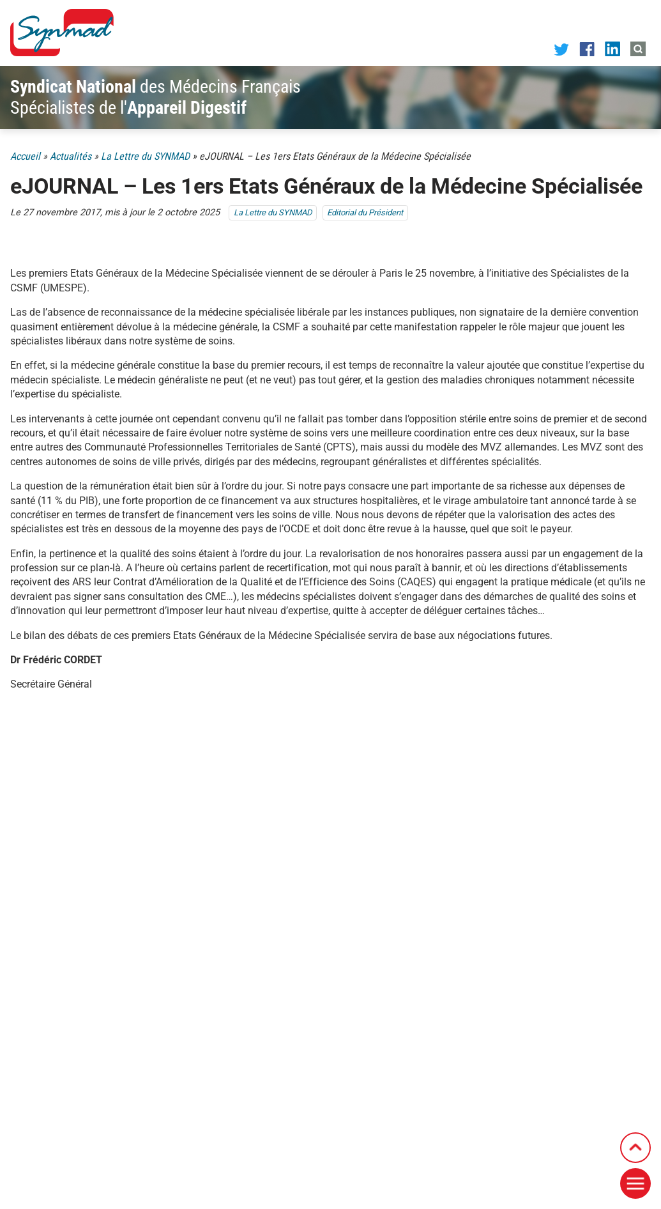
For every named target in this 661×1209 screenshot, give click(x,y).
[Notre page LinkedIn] (612, 48)
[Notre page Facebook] (587, 48)
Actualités (70, 156)
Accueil (25, 156)
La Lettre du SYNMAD (145, 156)
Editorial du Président (365, 212)
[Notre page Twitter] (561, 49)
